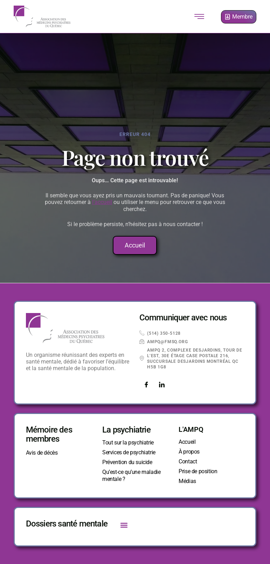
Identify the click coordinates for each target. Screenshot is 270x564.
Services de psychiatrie (128, 452)
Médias (187, 481)
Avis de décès (42, 452)
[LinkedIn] (162, 385)
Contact (188, 461)
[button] (124, 525)
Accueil (187, 442)
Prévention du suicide (127, 462)
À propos (189, 451)
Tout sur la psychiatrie (128, 442)
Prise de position (198, 471)
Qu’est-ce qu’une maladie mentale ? (131, 475)
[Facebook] (146, 385)
